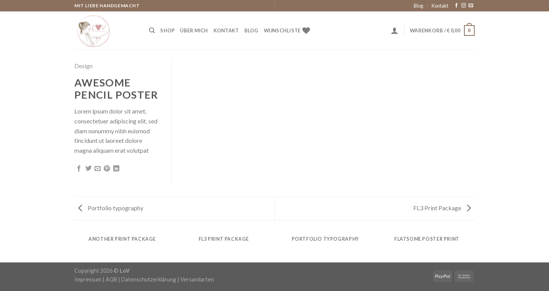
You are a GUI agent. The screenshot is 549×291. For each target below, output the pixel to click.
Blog (418, 6)
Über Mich (194, 30)
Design (83, 65)
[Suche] (152, 30)
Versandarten (197, 279)
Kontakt (440, 6)
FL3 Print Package (442, 207)
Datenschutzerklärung (148, 279)
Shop (167, 30)
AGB (111, 279)
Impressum (87, 279)
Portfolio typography (110, 207)
